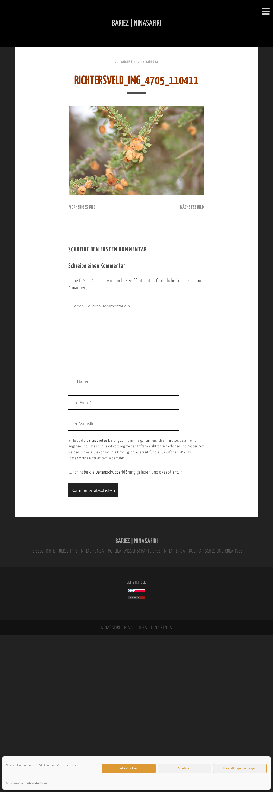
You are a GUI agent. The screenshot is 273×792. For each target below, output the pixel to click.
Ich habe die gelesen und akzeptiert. (126, 472)
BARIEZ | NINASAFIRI (136, 541)
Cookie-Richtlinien (14, 783)
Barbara (152, 62)
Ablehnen (184, 768)
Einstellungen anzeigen (239, 768)
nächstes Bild (192, 207)
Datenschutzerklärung (37, 783)
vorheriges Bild (82, 207)
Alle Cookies (129, 768)
